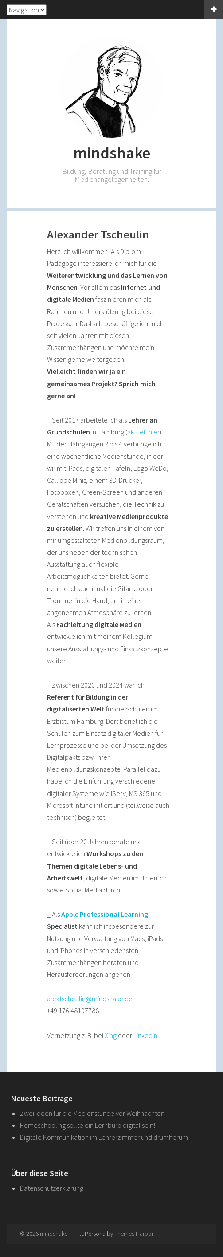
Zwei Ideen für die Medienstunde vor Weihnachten (92, 1113)
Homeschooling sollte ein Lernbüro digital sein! (87, 1125)
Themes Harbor (133, 1234)
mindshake (111, 153)
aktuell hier (143, 431)
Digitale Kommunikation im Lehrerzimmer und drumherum (104, 1137)
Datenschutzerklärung (51, 1188)
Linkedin (145, 1035)
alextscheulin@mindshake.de (90, 998)
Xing (111, 1035)
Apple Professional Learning (104, 914)
